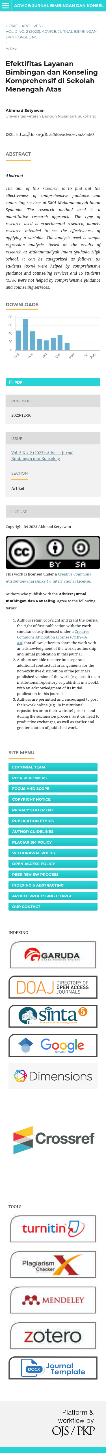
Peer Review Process (35, 874)
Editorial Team (28, 767)
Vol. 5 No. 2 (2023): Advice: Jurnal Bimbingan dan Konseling (51, 34)
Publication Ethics (33, 820)
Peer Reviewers (29, 778)
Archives (31, 25)
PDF (17, 382)
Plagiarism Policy (32, 842)
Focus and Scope (30, 788)
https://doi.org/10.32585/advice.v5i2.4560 (55, 134)
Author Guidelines (32, 831)
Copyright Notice (31, 799)
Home (12, 25)
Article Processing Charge (42, 896)
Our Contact (26, 906)
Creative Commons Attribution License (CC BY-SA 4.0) (53, 637)
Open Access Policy (33, 863)
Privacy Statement (32, 810)
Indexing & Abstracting (38, 885)
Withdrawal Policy (34, 853)
